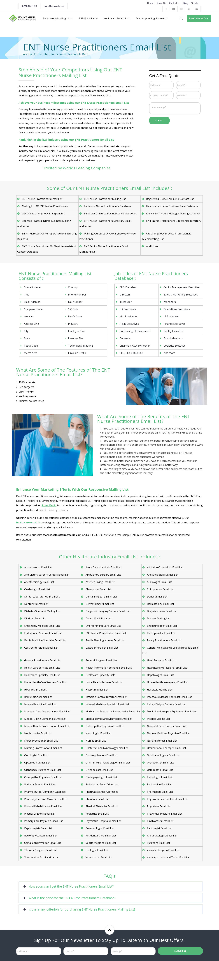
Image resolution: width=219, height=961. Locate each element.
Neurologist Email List (98, 733)
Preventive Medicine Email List (164, 813)
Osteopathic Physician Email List (42, 777)
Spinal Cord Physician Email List (42, 843)
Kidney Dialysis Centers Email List (166, 704)
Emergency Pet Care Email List (103, 625)
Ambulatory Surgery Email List (103, 574)
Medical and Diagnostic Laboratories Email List (112, 711)
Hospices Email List (35, 689)
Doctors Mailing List (158, 618)
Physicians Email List (159, 806)
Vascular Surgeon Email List (163, 850)
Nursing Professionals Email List (42, 748)
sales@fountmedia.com (54, 6)
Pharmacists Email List (160, 791)
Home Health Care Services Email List (45, 682)
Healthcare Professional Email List (166, 667)
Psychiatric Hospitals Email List (103, 821)
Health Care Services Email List (42, 667)
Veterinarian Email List (98, 857)
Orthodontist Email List (160, 762)
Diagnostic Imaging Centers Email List (107, 611)
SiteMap (195, 3)
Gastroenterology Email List (101, 647)
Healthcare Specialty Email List (41, 675)
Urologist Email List (97, 850)
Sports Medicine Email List (101, 843)
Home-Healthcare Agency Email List (167, 682)
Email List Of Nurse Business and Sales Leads (110, 213)
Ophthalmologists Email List (163, 755)
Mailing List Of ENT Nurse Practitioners (44, 206)
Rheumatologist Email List (162, 835)
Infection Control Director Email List (106, 697)
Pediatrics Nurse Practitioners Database (107, 206)
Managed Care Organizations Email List (47, 711)
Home (150, 3)
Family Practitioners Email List (164, 640)
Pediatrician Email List (159, 784)
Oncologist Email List (36, 755)
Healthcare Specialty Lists (100, 675)
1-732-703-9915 (29, 6)
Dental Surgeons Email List (101, 596)
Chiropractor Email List (160, 589)
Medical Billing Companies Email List (45, 718)
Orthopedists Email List (99, 770)
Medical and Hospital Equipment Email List (171, 711)
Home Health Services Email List (104, 682)
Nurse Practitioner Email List (40, 740)
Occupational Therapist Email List (166, 748)
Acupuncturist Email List (38, 567)
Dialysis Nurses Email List (161, 611)
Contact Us (174, 3)
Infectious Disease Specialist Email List (169, 697)
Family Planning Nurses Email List (105, 640)
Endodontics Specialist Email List (43, 633)
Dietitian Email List (35, 618)
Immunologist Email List (38, 697)
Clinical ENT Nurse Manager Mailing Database (172, 213)
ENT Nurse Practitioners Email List (41, 199)
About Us (161, 3)
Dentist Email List (157, 596)
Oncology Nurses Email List (101, 755)
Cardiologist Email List (37, 589)
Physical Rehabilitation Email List (43, 806)
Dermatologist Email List (100, 604)
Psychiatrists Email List (160, 821)
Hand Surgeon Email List (161, 660)
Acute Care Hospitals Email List (103, 567)
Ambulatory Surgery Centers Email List (46, 574)
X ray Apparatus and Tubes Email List (168, 857)
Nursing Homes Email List (162, 740)
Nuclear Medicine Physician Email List (168, 733)
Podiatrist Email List (97, 813)
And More (152, 246)
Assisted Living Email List (100, 582)
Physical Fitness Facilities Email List (167, 799)
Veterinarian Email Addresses (41, 857)
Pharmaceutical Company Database (44, 791)
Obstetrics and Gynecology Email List (107, 748)
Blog (185, 3)
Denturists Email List (36, 604)
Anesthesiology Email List (38, 582)
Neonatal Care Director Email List (166, 726)
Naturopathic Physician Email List (105, 726)
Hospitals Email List (97, 689)
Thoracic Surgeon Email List (40, 850)
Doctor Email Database (99, 618)
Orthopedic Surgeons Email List (42, 770)
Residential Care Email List (101, 835)
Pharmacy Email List (97, 799)
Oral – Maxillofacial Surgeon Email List (107, 762)
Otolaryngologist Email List (101, 777)
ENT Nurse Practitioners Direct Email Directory (173, 221)
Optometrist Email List (37, 762)
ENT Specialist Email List (161, 633)
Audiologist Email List (159, 582)
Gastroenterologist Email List (41, 647)
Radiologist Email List (159, 828)
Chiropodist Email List (98, 589)
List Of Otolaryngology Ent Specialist (43, 213)
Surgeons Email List (158, 843)
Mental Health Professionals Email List (46, 726)
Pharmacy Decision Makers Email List (45, 799)
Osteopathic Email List (160, 770)
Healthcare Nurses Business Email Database (171, 206)
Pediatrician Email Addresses (102, 784)
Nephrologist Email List (37, 733)
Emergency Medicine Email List (42, 625)
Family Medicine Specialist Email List (45, 640)
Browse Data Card (199, 18)
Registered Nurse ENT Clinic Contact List (169, 199)
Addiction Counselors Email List (165, 567)
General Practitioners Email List (42, 660)
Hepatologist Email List (160, 675)
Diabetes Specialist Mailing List (42, 611)
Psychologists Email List (37, 828)
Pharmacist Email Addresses (102, 791)
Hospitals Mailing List (159, 689)
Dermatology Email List (160, 604)
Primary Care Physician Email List (43, 821)
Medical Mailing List (158, 718)
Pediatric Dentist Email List (39, 784)
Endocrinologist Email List (162, 625)
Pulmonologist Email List (100, 828)
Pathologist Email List (159, 777)
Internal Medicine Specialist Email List (107, 704)
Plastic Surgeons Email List (39, 813)
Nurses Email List (95, 740)
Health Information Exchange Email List (108, 667)
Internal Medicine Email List (40, 704)
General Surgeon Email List (101, 660)
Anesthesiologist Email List (162, 574)
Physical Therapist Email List (102, 806)
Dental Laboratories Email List (41, 596)
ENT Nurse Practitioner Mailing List (104, 199)
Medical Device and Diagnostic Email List (109, 718)
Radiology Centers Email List (40, 835)
